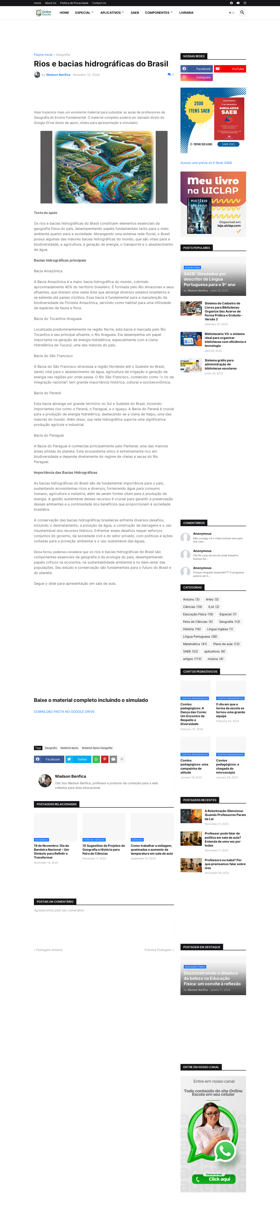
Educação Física (198, 614)
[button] (231, 12)
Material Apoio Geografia (97, 748)
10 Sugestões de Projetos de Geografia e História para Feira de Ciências (103, 849)
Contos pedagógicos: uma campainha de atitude (194, 766)
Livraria (186, 12)
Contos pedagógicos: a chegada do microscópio (227, 766)
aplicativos (214, 651)
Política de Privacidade (74, 3)
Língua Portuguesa (200, 636)
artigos (192, 659)
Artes (212, 599)
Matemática (195, 644)
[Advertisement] (140, 35)
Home (37, 3)
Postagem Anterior (49, 950)
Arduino (191, 599)
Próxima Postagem (158, 950)
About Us (50, 3)
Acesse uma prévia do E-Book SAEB (206, 163)
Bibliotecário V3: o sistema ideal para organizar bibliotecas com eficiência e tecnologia (225, 340)
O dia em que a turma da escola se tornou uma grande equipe (230, 710)
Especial (82, 12)
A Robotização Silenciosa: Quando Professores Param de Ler (225, 815)
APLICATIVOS (110, 12)
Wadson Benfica (70, 776)
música (215, 659)
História (192, 629)
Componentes (157, 12)
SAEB (135, 12)
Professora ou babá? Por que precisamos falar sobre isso (225, 864)
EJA (213, 607)
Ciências (192, 607)
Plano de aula (226, 644)
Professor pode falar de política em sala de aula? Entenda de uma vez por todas (223, 839)
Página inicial (43, 54)
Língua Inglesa (220, 629)
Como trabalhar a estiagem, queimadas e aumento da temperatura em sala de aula (152, 849)
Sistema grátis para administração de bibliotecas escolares (221, 364)
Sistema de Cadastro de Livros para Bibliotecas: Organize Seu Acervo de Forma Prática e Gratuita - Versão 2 (224, 311)
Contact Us (99, 3)
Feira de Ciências (198, 621)
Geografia (63, 54)
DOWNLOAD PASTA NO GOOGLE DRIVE (64, 712)
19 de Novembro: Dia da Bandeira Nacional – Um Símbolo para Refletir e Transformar (51, 851)
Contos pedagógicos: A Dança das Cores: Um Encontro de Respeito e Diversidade (193, 714)
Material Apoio (69, 748)
